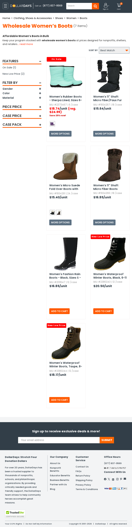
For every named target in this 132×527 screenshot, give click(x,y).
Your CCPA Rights (13, 523)
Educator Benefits (60, 475)
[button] (105, 6)
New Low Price (14, 74)
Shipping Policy (84, 480)
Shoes (59, 18)
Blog (52, 489)
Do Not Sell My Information (39, 523)
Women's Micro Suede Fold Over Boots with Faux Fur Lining (64, 187)
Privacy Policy (83, 484)
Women (71, 18)
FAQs (78, 471)
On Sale (9, 67)
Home (6, 18)
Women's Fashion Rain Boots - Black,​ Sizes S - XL (65, 276)
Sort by (93, 50)
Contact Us (82, 466)
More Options (60, 133)
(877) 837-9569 (52, 5)
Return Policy (83, 475)
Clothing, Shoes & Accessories (33, 18)
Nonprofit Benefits (55, 469)
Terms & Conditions (87, 489)
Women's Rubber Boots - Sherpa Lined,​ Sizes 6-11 (65, 98)
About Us (55, 463)
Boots (83, 18)
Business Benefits (59, 480)
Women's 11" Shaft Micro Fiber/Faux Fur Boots (107, 98)
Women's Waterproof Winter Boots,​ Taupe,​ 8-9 (65, 365)
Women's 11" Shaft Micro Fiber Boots (105, 187)
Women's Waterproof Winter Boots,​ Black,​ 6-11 (110, 275)
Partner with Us (58, 484)
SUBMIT (106, 440)
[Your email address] (59, 440)
